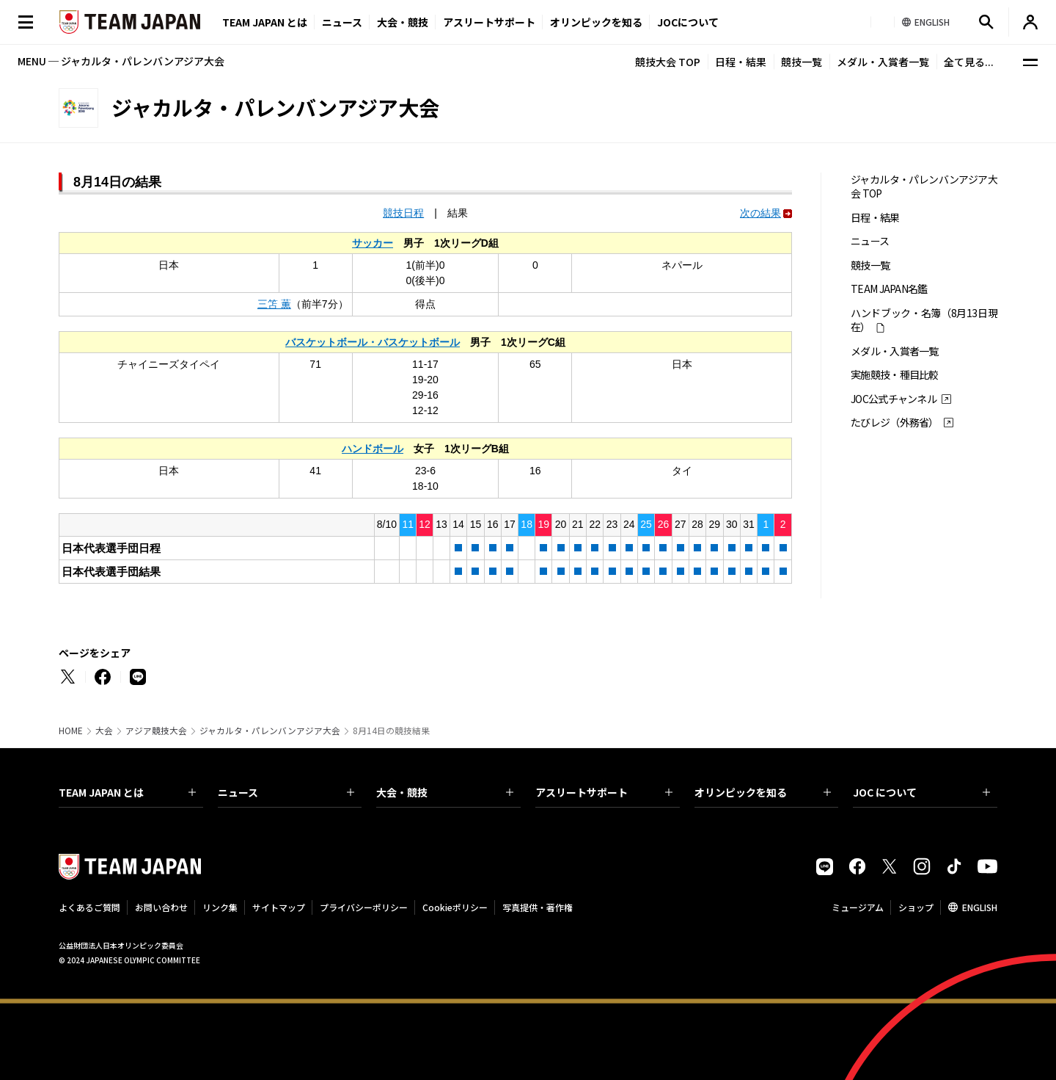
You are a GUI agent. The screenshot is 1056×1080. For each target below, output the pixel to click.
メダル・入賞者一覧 (883, 61)
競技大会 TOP (667, 61)
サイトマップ (278, 907)
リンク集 (220, 907)
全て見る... (969, 61)
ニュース (342, 22)
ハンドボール (372, 448)
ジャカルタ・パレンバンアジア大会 (269, 730)
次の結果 (760, 213)
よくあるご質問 (89, 907)
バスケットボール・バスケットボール (372, 342)
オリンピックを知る (596, 22)
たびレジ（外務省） (895, 423)
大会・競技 (444, 792)
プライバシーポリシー (364, 907)
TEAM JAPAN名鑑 (889, 289)
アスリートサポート (489, 22)
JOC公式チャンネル (893, 399)
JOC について (921, 792)
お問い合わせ (161, 907)
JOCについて (688, 22)
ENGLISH (979, 907)
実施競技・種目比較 (895, 375)
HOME (71, 730)
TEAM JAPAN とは (127, 792)
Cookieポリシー (455, 907)
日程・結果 (740, 61)
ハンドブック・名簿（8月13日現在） (924, 320)
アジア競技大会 (156, 730)
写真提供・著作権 (537, 907)
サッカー (372, 243)
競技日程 (403, 213)
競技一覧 (801, 61)
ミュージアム (858, 907)
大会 (104, 730)
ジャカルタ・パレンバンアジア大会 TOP (924, 186)
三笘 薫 (274, 304)
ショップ (916, 907)
